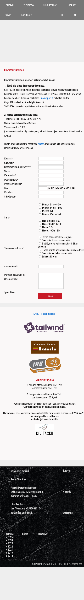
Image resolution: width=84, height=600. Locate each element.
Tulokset (71, 5)
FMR (53, 566)
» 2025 (9, 540)
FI (62, 15)
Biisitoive (26, 15)
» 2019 (9, 555)
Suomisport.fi (46, 98)
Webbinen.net (75, 566)
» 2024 (9, 543)
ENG (75, 15)
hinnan (41, 143)
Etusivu (9, 5)
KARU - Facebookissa (44, 316)
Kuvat (8, 15)
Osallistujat (50, 5)
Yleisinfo (28, 5)
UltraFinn (62, 566)
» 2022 (9, 549)
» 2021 (9, 552)
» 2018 (9, 558)
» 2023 (9, 546)
